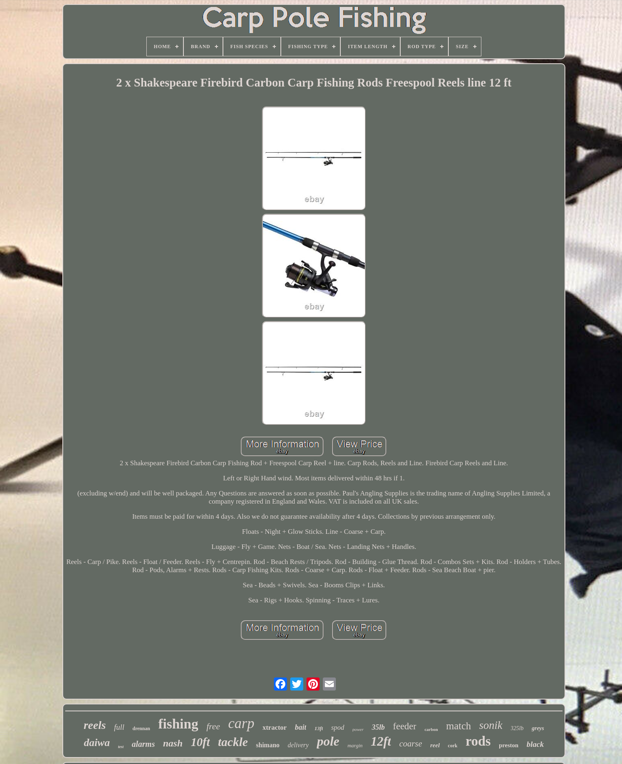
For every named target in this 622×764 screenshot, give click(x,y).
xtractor (274, 727)
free (213, 726)
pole (328, 741)
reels (95, 725)
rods (478, 741)
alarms (143, 744)
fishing (178, 723)
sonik (491, 725)
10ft (200, 741)
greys (538, 728)
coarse (410, 743)
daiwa (97, 742)
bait (300, 727)
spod (337, 727)
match (458, 725)
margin (354, 745)
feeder (404, 726)
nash (173, 743)
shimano (268, 745)
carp (241, 723)
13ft (318, 728)
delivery (298, 745)
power (358, 729)
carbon (431, 729)
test (121, 746)
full (119, 727)
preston (508, 745)
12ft (381, 741)
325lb (517, 728)
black (535, 744)
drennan (141, 728)
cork (452, 745)
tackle (233, 741)
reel (434, 745)
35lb (378, 727)
